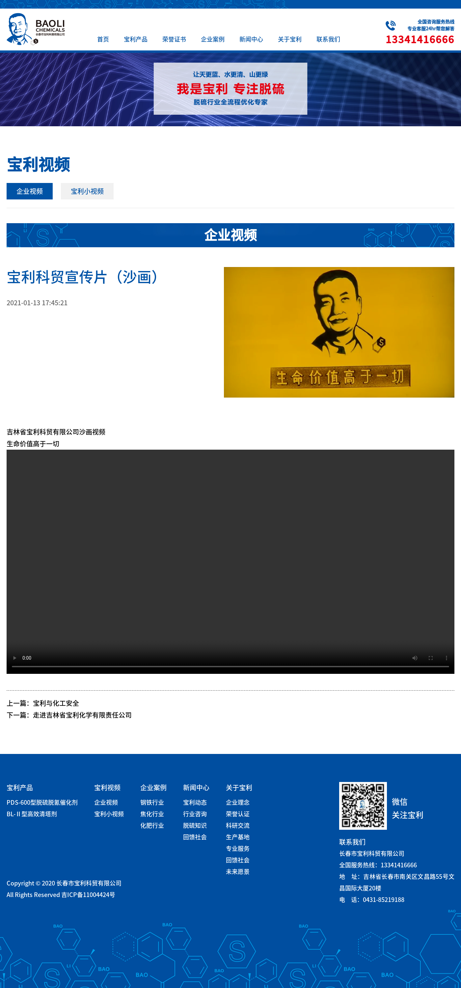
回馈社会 (195, 837)
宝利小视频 (87, 191)
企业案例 (213, 39)
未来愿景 (238, 872)
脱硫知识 (195, 825)
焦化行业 (152, 814)
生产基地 (238, 837)
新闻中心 (251, 39)
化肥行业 (152, 825)
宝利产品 (136, 39)
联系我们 (328, 39)
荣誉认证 (238, 814)
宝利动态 (195, 802)
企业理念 (238, 802)
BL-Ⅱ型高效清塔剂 (32, 814)
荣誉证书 (174, 39)
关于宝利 (290, 39)
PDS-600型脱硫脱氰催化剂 (42, 802)
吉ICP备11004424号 (88, 895)
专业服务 (238, 849)
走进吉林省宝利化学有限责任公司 (82, 715)
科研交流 (238, 825)
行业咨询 (195, 814)
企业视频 (29, 191)
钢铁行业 (152, 802)
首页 (103, 39)
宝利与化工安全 (56, 703)
